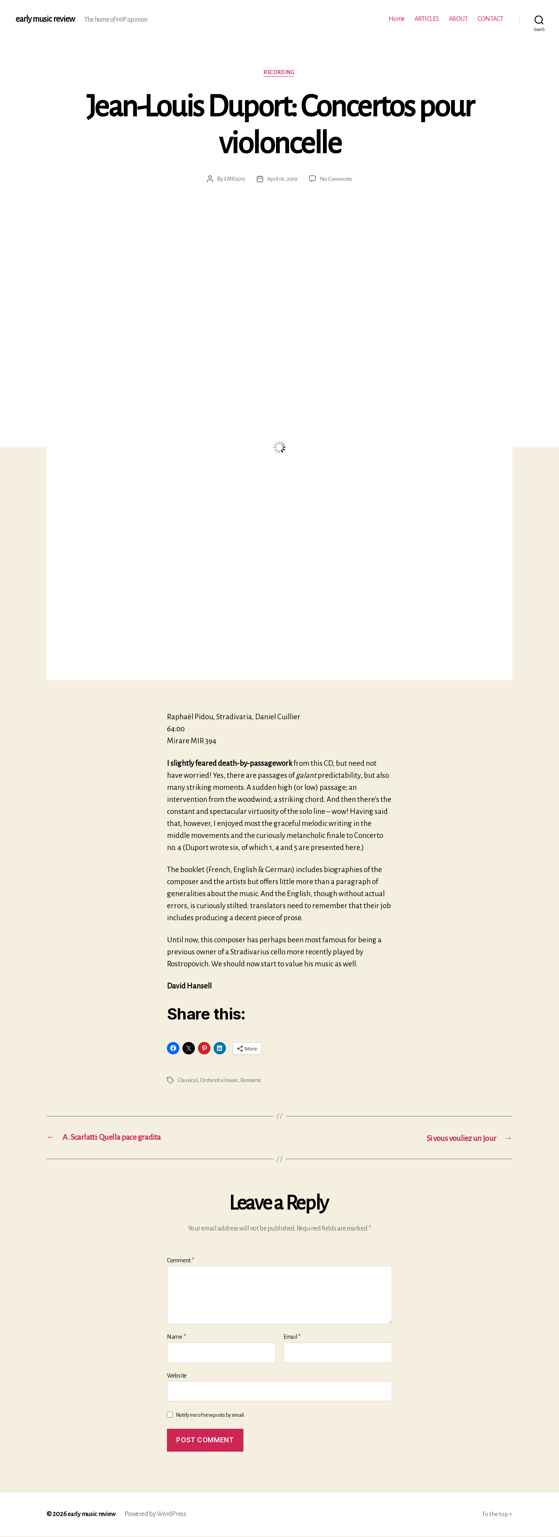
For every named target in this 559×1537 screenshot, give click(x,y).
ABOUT (458, 19)
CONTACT (490, 19)
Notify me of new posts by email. (210, 1416)
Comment (180, 1261)
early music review (45, 19)
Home (397, 19)
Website (177, 1376)
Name (176, 1337)
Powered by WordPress (157, 1514)
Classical (188, 1081)
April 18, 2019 (281, 180)
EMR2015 (233, 180)
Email (291, 1337)
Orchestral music (220, 1081)
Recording (280, 73)
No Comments (337, 180)
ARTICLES (427, 19)
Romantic (253, 1081)
